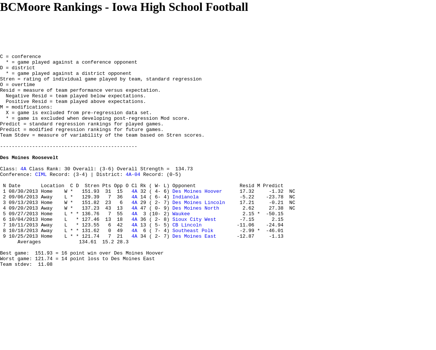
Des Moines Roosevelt (29, 178)
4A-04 (132, 198)
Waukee (181, 246)
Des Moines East (194, 273)
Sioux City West (194, 252)
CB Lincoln (187, 259)
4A (24, 192)
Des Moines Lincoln (198, 232)
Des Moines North (195, 239)
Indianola (185, 225)
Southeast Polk (192, 266)
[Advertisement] (136, 31)
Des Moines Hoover (197, 219)
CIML (41, 198)
